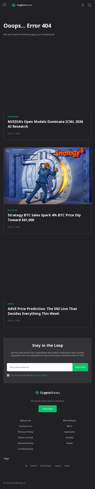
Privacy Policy (40, 375)
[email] (39, 367)
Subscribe (80, 367)
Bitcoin (12, 210)
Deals (11, 304)
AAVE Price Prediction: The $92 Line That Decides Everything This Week (42, 311)
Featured (13, 117)
